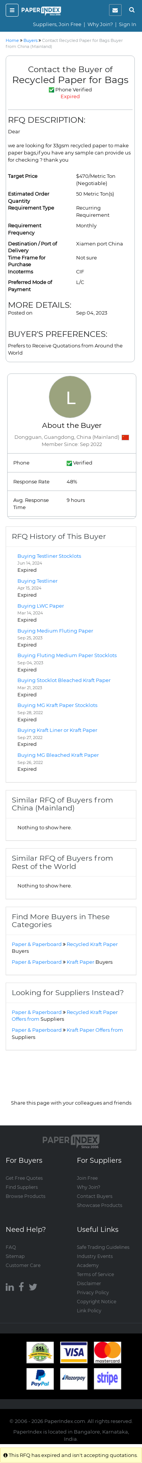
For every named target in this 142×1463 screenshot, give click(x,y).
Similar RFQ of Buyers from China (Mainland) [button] (62, 803)
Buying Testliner (37, 581)
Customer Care (23, 1265)
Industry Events (95, 1256)
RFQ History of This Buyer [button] (59, 536)
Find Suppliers (22, 1187)
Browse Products (25, 1196)
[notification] (115, 10)
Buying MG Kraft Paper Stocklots (57, 705)
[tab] (71, 536)
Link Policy (89, 1310)
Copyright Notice (96, 1301)
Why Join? (100, 24)
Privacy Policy (93, 1292)
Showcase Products (99, 1205)
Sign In (127, 24)
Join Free (87, 1178)
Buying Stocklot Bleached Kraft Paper (64, 680)
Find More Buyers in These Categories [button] (61, 920)
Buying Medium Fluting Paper (55, 631)
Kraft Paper (89, 962)
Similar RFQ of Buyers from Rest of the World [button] (62, 861)
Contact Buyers (94, 1196)
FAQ (11, 1247)
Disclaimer (89, 1283)
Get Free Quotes (24, 1178)
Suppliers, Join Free (57, 24)
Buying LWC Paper (40, 606)
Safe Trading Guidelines (103, 1247)
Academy (88, 1265)
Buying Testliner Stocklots (49, 556)
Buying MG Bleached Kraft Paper (58, 755)
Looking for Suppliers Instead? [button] (68, 992)
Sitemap (15, 1256)
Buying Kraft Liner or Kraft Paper (57, 730)
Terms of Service (95, 1274)
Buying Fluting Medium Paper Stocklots (67, 655)
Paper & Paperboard (37, 944)
